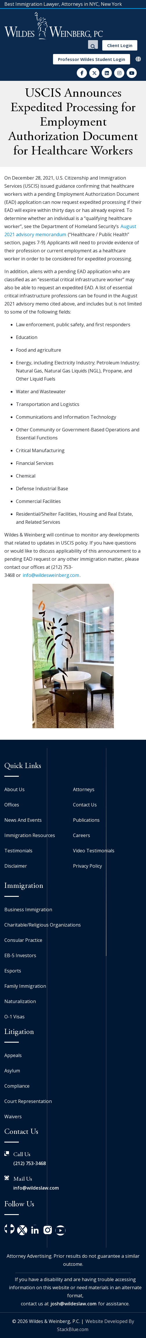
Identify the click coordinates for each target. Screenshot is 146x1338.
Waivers (13, 1116)
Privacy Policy (87, 866)
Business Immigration (28, 909)
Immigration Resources (29, 835)
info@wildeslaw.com (36, 1188)
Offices (11, 805)
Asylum (12, 1070)
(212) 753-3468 (29, 1163)
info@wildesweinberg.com (51, 575)
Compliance (17, 1086)
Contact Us (85, 805)
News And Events (23, 820)
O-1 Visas (14, 1016)
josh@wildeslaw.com (73, 1303)
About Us (14, 789)
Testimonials (18, 850)
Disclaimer (15, 866)
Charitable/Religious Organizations (42, 925)
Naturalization (20, 1001)
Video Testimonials (93, 850)
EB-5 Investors (20, 955)
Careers (81, 835)
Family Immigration (25, 986)
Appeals (13, 1055)
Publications (86, 820)
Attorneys (83, 789)
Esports (12, 971)
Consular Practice (23, 940)
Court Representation (28, 1101)
